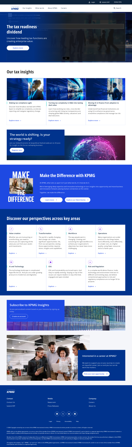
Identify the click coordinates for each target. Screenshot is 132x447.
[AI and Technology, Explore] (13, 286)
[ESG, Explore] (53, 286)
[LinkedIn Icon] (57, 414)
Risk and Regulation (96, 266)
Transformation (45, 233)
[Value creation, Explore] (13, 253)
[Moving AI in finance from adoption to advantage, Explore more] (94, 120)
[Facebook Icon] (75, 414)
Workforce (72, 233)
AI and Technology (16, 266)
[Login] (91, 2)
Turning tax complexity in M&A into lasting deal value (66, 104)
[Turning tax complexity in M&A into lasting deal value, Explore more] (55, 120)
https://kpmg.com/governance (90, 433)
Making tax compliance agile (20, 103)
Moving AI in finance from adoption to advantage (103, 104)
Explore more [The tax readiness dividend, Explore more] (18, 48)
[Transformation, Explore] (43, 253)
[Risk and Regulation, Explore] (92, 286)
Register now (17, 150)
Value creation (15, 233)
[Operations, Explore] (102, 253)
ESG (50, 266)
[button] (11, 406)
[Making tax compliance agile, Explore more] (15, 120)
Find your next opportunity (94, 374)
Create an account (19, 316)
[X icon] (63, 414)
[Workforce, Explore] (72, 253)
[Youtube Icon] (69, 414)
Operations (102, 233)
